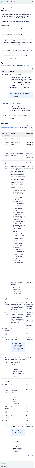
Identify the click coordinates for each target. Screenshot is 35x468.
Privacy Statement (4, 466)
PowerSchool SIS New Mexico (10, 1)
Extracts (7, 5)
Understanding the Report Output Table (11, 127)
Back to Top (30, 455)
